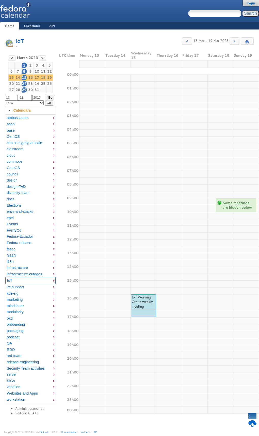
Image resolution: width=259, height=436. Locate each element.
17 (37, 77)
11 (43, 71)
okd (10, 318)
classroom (15, 149)
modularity (15, 312)
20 (11, 83)
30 (30, 89)
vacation (13, 387)
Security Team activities (26, 368)
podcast (13, 337)
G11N (11, 255)
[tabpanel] (30, 259)
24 (36, 83)
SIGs (11, 381)
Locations (32, 26)
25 (43, 83)
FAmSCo (14, 230)
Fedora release (19, 243)
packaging (15, 331)
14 (17, 77)
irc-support (15, 287)
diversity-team (18, 193)
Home (9, 26)
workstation (16, 399)
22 (24, 83)
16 (30, 77)
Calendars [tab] (19, 110)
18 (43, 77)
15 (24, 77)
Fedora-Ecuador (20, 236)
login (251, 3)
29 (24, 89)
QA (9, 343)
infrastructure (17, 268)
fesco (11, 249)
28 (17, 89)
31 (37, 89)
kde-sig (13, 293)
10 (37, 71)
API (52, 26)
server (12, 374)
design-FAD (16, 187)
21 (17, 83)
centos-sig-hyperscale (24, 143)
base (11, 130)
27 (11, 89)
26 (49, 83)
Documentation (69, 432)
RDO (11, 350)
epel (10, 218)
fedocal (44, 432)
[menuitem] (30, 118)
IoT (19, 40)
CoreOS (13, 168)
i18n (10, 262)
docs (10, 199)
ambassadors (18, 118)
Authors (85, 432)
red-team (14, 356)
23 (30, 83)
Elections (14, 205)
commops (15, 161)
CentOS (13, 136)
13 (11, 77)
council (12, 174)
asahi (11, 124)
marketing (15, 299)
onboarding (16, 324)
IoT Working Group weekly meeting (142, 302)
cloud (11, 155)
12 (49, 71)
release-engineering (23, 362)
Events (12, 224)
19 (49, 77)
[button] (187, 41)
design (12, 180)
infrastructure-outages (24, 274)
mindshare (15, 306)
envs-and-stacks (20, 211)
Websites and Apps (22, 393)
